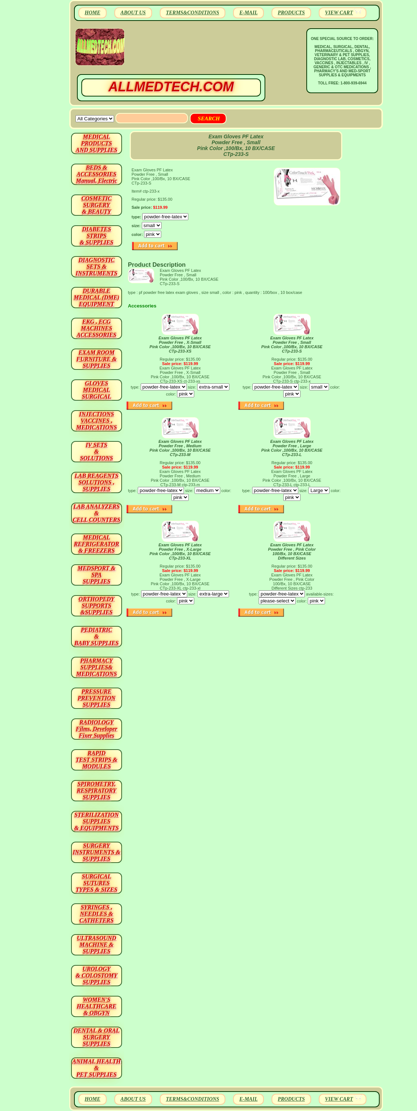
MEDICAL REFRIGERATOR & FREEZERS (96, 544)
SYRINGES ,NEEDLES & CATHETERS (97, 914)
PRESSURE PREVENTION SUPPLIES (96, 698)
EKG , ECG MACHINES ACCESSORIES (97, 328)
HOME (92, 12)
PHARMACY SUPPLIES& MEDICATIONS (96, 667)
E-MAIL (248, 12)
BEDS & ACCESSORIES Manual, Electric (96, 174)
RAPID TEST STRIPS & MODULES (97, 759)
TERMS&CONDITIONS (192, 12)
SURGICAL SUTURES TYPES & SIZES (97, 883)
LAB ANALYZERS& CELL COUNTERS (97, 513)
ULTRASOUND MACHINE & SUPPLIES (96, 944)
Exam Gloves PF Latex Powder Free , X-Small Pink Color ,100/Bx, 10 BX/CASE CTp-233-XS (180, 344)
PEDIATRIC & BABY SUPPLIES (96, 636)
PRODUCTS (291, 12)
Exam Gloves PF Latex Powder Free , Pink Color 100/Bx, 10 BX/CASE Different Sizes (291, 551)
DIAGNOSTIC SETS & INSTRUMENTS (97, 266)
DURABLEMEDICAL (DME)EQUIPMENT (96, 297)
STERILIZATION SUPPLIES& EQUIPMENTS (96, 821)
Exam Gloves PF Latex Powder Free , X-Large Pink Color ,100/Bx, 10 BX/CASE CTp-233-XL (180, 551)
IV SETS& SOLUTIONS (96, 451)
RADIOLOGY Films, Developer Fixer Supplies (96, 729)
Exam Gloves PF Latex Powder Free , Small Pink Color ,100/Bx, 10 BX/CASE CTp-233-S (291, 344)
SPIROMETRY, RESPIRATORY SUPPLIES (97, 790)
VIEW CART (339, 12)
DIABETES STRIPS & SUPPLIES (96, 235)
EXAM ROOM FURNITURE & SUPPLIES (97, 359)
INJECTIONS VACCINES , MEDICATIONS (96, 420)
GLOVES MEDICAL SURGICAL (96, 390)
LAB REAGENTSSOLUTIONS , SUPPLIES (97, 482)
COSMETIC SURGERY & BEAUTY (96, 205)
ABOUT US (133, 12)
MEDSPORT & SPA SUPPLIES (97, 574)
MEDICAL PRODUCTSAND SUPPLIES (96, 143)
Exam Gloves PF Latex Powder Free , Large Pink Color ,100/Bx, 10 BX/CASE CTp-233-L (291, 448)
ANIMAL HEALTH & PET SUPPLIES (96, 1068)
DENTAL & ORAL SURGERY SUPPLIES (97, 1037)
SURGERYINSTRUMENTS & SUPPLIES (96, 852)
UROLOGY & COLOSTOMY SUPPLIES (97, 975)
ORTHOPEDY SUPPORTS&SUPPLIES (97, 605)
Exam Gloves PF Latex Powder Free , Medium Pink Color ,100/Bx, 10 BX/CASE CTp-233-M (180, 448)
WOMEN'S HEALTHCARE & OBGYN (96, 1006)
